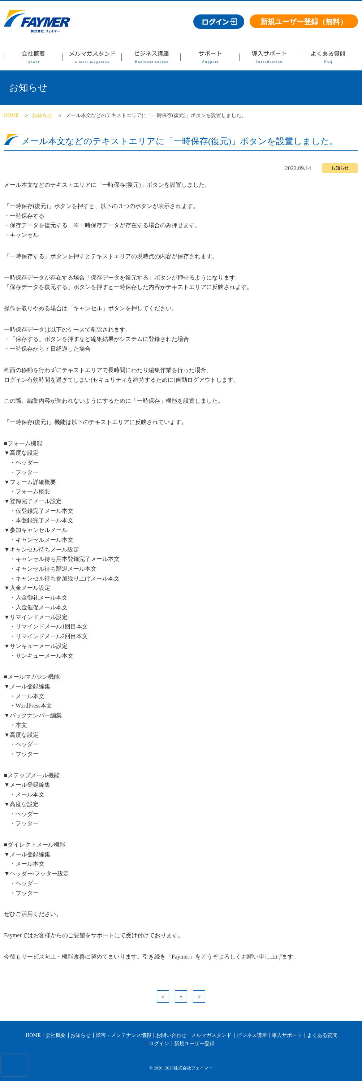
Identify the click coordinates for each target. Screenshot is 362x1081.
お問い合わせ (171, 1035)
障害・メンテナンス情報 (123, 1035)
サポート (209, 59)
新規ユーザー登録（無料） (303, 22)
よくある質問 (327, 59)
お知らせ (42, 115)
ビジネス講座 (150, 59)
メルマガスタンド (92, 59)
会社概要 (33, 59)
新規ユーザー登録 (194, 1043)
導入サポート (268, 59)
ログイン (159, 1043)
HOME (11, 115)
